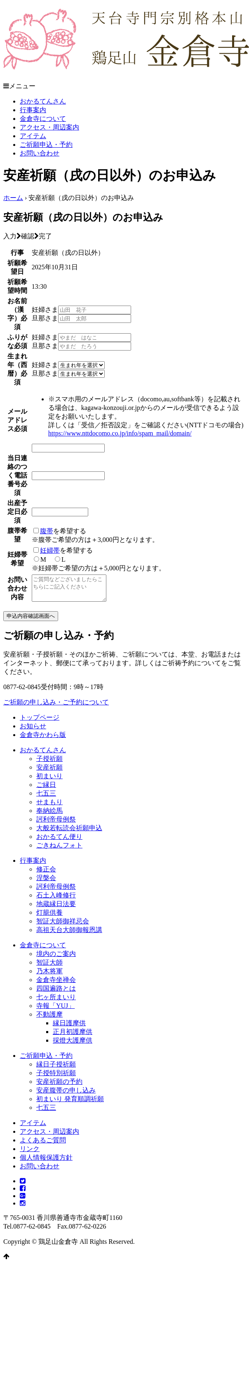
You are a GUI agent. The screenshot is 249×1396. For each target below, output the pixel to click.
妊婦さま (45, 309)
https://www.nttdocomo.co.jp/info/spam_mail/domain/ (120, 433)
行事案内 (33, 109)
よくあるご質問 (43, 1145)
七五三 (46, 798)
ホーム (13, 197)
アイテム (33, 135)
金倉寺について (43, 118)
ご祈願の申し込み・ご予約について (56, 707)
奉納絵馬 (49, 815)
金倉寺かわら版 (43, 739)
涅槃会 (46, 882)
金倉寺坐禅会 (56, 984)
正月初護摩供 (72, 1036)
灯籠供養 (49, 917)
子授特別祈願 (56, 1077)
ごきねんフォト (59, 850)
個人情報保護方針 (46, 1162)
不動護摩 (49, 1019)
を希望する (59, 530)
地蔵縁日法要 (56, 908)
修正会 (46, 874)
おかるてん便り (59, 841)
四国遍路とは (56, 993)
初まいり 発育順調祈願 (70, 1103)
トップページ (39, 722)
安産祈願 (49, 772)
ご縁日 (46, 789)
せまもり (49, 806)
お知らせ (33, 730)
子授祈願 (49, 763)
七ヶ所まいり (56, 1001)
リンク (30, 1153)
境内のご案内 (56, 958)
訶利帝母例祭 (56, 824)
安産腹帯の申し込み (66, 1095)
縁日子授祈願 (56, 1069)
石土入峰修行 (56, 900)
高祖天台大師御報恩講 (69, 934)
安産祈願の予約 (59, 1086)
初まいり (49, 780)
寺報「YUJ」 (55, 1010)
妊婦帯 (50, 550)
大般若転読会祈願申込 (69, 832)
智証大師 (49, 967)
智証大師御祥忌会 (62, 926)
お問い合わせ (39, 153)
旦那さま (45, 318)
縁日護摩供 (69, 1027)
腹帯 (46, 530)
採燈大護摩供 (72, 1045)
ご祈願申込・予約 (46, 144)
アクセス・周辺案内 (49, 127)
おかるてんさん (43, 101)
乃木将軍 (49, 975)
